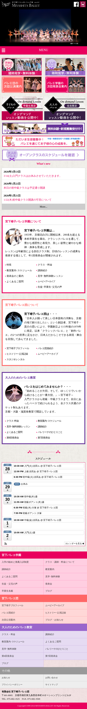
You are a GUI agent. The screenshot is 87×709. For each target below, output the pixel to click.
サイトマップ (51, 684)
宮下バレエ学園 (11, 555)
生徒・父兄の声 (9, 583)
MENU (43, 50)
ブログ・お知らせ (54, 619)
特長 (9, 264)
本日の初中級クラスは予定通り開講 (24, 187)
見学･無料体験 (52, 576)
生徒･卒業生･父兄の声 (50, 287)
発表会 (48, 583)
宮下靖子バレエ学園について (23, 221)
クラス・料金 (45, 264)
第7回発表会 (44, 437)
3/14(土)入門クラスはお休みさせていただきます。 (33, 175)
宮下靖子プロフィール (18, 348)
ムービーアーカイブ (46, 281)
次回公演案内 (8, 619)
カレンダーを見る (74, 543)
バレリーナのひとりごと (50, 432)
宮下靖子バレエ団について (21, 304)
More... (43, 206)
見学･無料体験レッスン (50, 276)
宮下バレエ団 (10, 598)
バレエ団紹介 (8, 612)
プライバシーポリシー (12, 684)
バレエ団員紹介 (45, 348)
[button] (5, 544)
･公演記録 (55, 612)
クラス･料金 (13, 421)
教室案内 (49, 569)
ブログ (48, 591)
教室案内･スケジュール (19, 270)
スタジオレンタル (16, 359)
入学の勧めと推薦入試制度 (15, 562)
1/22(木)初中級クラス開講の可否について (28, 199)
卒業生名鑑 (7, 591)
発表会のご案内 (15, 276)
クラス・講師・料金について (60, 562)
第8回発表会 (13, 437)
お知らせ (6, 677)
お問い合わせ (51, 677)
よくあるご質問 (15, 281)
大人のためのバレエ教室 (20, 377)
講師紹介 (42, 270)
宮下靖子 (12, 605)
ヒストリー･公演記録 (17, 354)
